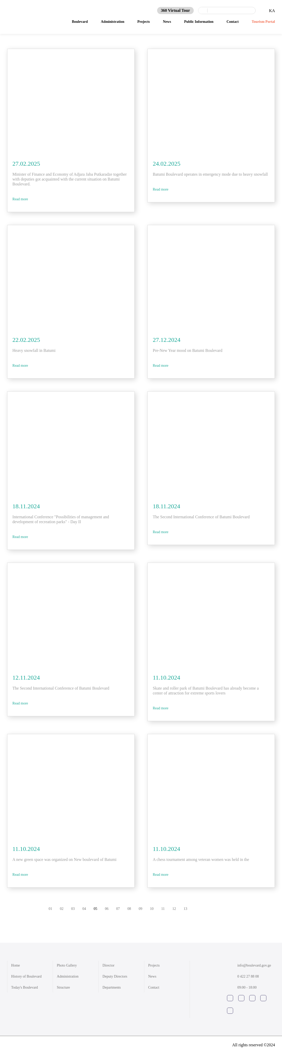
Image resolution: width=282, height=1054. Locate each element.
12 (174, 909)
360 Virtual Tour (175, 9)
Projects (154, 965)
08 (129, 909)
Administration (68, 976)
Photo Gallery (67, 965)
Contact (153, 987)
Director (108, 965)
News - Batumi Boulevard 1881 (29, 15)
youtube (252, 998)
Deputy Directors (114, 976)
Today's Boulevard (24, 987)
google (263, 998)
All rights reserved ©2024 (253, 1045)
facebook (230, 998)
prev (213, 908)
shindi (15, 1045)
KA (272, 9)
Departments (111, 987)
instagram (241, 998)
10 (152, 909)
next (246, 908)
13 (185, 909)
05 (95, 909)
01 (50, 909)
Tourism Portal (263, 20)
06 (107, 909)
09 (140, 909)
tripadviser (230, 1011)
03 (73, 909)
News (152, 976)
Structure (63, 987)
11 (163, 909)
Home (15, 965)
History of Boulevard (26, 976)
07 (118, 909)
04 (84, 909)
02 (61, 909)
